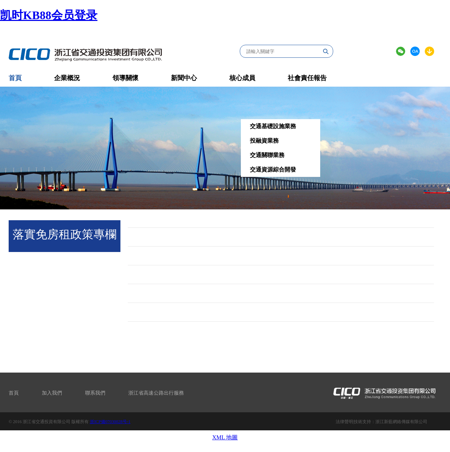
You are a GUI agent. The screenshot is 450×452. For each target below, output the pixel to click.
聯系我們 (95, 393)
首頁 (14, 393)
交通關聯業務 (267, 155)
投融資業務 (264, 141)
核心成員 (242, 78)
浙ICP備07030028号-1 (110, 421)
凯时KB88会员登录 (48, 15)
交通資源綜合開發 (273, 169)
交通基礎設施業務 (273, 126)
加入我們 (52, 393)
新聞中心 (184, 78)
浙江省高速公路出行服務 (156, 393)
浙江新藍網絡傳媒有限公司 (401, 421)
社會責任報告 (307, 78)
